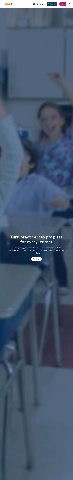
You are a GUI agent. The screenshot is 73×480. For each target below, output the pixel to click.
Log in (63, 4)
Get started (52, 4)
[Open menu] (69, 4)
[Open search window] (34, 4)
